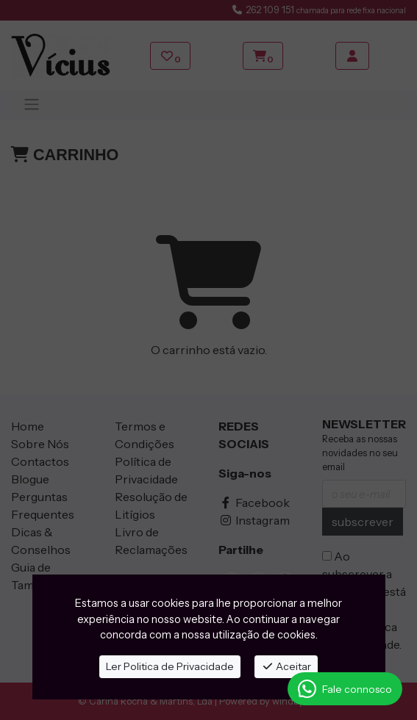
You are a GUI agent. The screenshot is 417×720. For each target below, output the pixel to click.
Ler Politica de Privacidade (170, 666)
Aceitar (286, 666)
